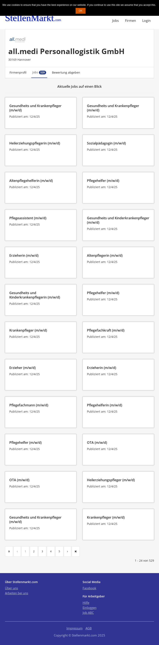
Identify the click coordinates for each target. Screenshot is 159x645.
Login (146, 20)
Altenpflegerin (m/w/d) (105, 255)
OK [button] (80, 10)
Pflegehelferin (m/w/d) (104, 405)
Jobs (115, 20)
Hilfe (86, 603)
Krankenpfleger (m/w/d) (28, 330)
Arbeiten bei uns (16, 593)
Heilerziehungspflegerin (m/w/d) (34, 143)
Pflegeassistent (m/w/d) (27, 218)
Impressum (74, 628)
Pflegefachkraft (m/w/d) (105, 330)
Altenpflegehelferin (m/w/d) (31, 180)
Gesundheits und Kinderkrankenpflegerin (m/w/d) (34, 295)
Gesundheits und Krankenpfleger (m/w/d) (35, 108)
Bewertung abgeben (66, 72)
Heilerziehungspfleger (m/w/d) (111, 480)
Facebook (89, 588)
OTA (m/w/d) (97, 442)
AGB (89, 628)
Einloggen (89, 608)
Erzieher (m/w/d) (22, 367)
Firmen (130, 20)
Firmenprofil (18, 72)
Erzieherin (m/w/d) (24, 255)
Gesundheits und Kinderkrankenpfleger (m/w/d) (118, 220)
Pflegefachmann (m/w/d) (28, 405)
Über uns (11, 588)
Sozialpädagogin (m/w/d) (106, 143)
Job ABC (88, 612)
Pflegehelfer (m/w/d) (103, 180)
